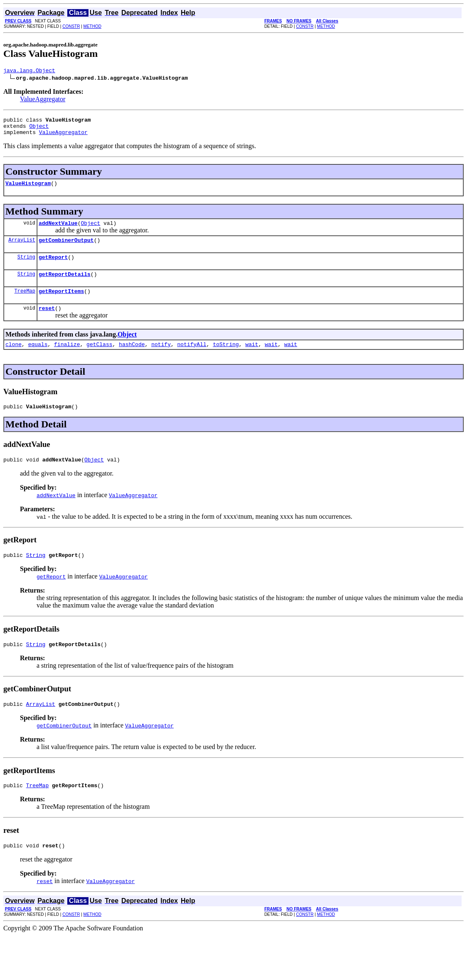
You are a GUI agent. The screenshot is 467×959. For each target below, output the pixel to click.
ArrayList (21, 248)
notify (161, 359)
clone (13, 359)
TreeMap (25, 303)
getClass (99, 359)
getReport (53, 267)
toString (225, 359)
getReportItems (61, 303)
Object (39, 129)
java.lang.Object (29, 71)
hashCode (132, 359)
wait (251, 359)
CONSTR (71, 26)
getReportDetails (65, 285)
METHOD (92, 26)
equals (38, 359)
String (26, 266)
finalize (67, 359)
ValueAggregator (42, 100)
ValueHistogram (28, 189)
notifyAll (191, 359)
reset (47, 321)
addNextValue (58, 230)
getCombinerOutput (66, 248)
